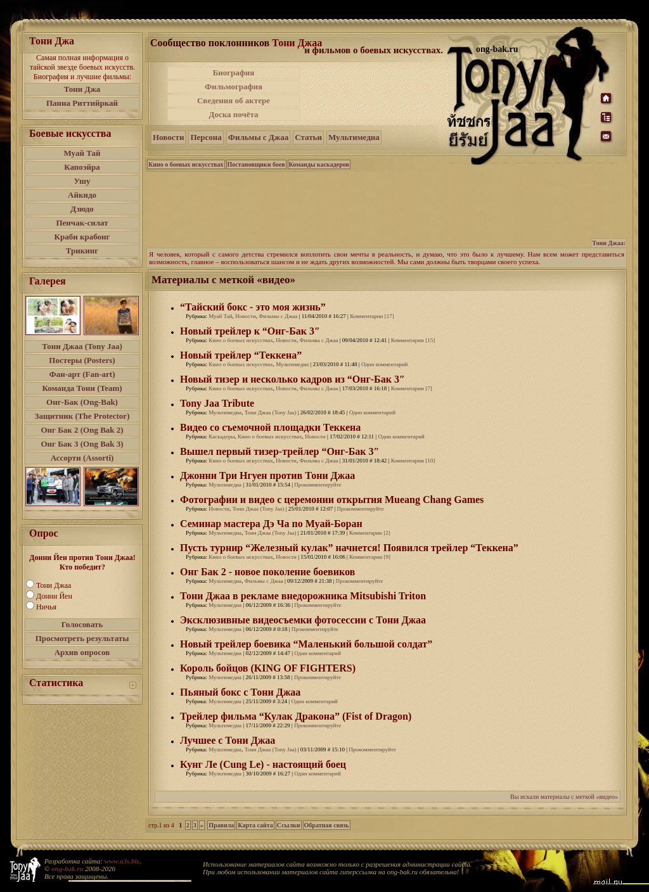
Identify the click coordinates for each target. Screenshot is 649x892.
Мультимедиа (354, 137)
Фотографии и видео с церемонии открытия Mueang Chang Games (332, 499)
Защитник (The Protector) (82, 416)
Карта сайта (255, 825)
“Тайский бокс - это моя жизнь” (253, 307)
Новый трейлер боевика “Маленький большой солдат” (306, 644)
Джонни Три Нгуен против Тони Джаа (267, 475)
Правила (221, 825)
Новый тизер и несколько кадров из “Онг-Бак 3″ (292, 379)
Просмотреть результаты (82, 638)
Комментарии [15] (413, 340)
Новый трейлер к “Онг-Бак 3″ (250, 331)
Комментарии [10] (413, 460)
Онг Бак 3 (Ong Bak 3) (82, 444)
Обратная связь (326, 825)
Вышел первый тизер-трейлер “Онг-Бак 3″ (279, 451)
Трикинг (82, 250)
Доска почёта (233, 114)
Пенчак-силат (82, 222)
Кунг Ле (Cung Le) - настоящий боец (263, 764)
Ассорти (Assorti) (82, 457)
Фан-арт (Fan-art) (82, 374)
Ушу (82, 181)
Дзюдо (82, 208)
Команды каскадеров (319, 164)
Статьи (308, 137)
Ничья (46, 606)
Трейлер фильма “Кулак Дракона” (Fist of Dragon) (295, 716)
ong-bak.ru (67, 868)
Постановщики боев (256, 164)
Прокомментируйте (317, 484)
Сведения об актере (233, 100)
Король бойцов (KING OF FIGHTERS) (268, 668)
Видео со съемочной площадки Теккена (270, 427)
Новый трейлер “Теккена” (241, 355)
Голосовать (82, 624)
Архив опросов (82, 652)
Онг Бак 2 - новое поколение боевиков (267, 571)
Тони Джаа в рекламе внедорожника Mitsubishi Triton (303, 595)
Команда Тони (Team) (82, 388)
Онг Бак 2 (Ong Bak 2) (82, 430)
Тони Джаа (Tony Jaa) (82, 346)
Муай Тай (81, 153)
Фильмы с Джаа (258, 137)
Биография (234, 72)
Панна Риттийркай (82, 103)
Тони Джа (82, 89)
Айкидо (82, 195)
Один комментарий (384, 364)
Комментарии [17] (372, 316)
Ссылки (288, 825)
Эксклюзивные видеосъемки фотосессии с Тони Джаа (303, 620)
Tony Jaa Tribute (217, 403)
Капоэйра (82, 167)
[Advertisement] (374, 93)
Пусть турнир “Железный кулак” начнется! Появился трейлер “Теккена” (349, 547)
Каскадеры (222, 436)
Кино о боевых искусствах (186, 164)
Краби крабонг (82, 236)
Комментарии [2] (369, 533)
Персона (205, 137)
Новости (168, 137)
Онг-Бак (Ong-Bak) (82, 402)
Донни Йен (54, 596)
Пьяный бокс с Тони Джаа (240, 692)
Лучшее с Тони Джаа (227, 740)
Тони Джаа (53, 585)
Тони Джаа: (609, 242)
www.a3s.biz (122, 861)
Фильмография (233, 86)
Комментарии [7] (411, 388)
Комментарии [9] (369, 557)
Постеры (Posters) (82, 360)
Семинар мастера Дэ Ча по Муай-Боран (271, 523)
